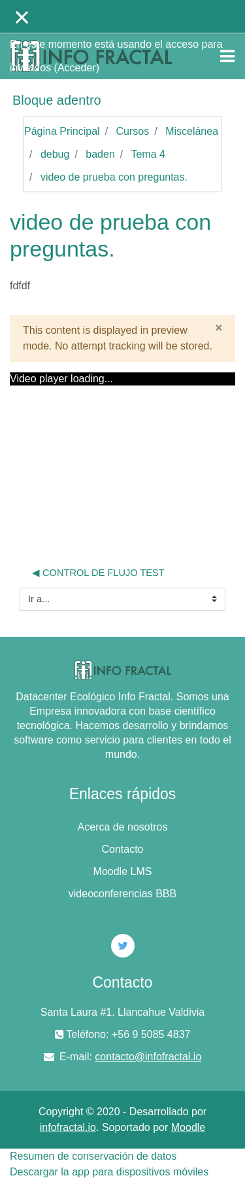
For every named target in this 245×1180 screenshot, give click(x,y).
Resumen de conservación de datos (93, 1156)
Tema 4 (148, 154)
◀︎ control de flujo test (98, 572)
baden (100, 154)
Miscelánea (191, 131)
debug (55, 154)
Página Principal (62, 131)
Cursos (133, 131)
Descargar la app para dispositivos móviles (109, 1171)
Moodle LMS (122, 871)
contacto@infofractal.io (148, 1056)
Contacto (122, 849)
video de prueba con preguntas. (114, 177)
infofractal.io (68, 1127)
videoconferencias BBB (122, 893)
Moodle (188, 1127)
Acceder (76, 67)
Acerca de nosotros (123, 826)
